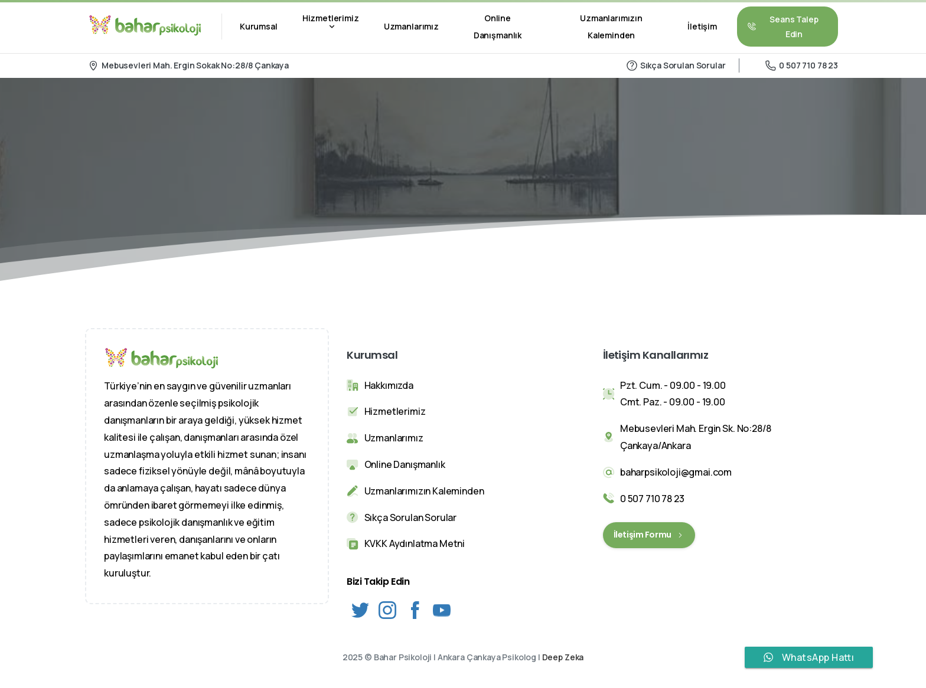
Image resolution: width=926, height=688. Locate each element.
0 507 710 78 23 (801, 65)
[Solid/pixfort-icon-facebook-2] (414, 609)
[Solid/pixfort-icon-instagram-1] (387, 609)
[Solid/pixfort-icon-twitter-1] (360, 609)
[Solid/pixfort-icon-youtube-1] (441, 609)
